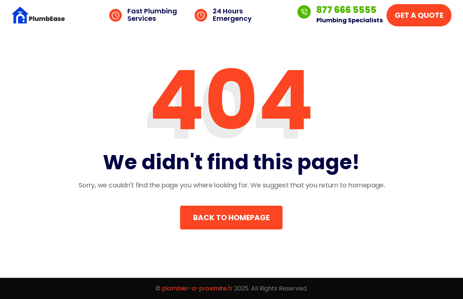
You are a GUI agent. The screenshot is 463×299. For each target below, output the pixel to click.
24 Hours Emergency (232, 14)
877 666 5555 (346, 10)
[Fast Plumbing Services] (115, 15)
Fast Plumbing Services (152, 14)
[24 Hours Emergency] (201, 15)
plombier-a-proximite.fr (197, 288)
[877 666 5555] (304, 12)
